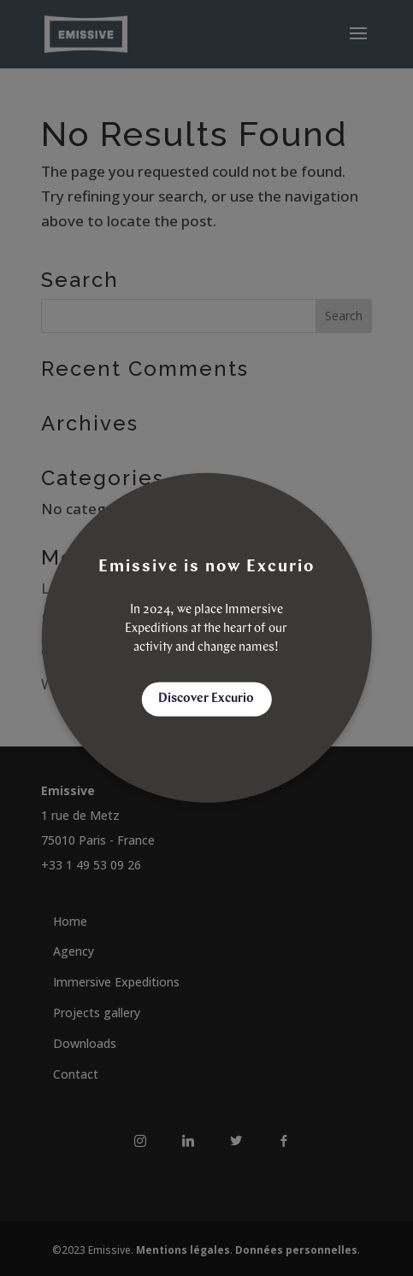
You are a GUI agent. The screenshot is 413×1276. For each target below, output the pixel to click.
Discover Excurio (206, 699)
